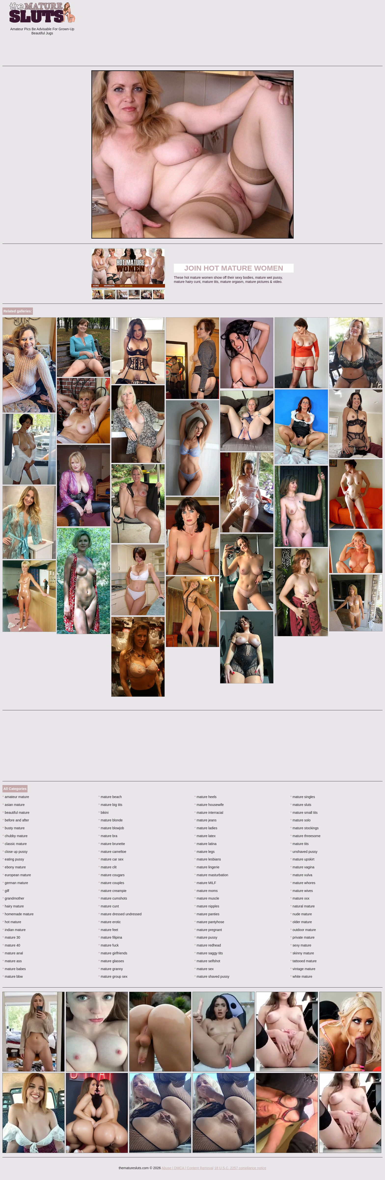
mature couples (111, 883)
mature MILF (205, 883)
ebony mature (14, 867)
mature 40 (11, 945)
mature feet (108, 930)
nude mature (301, 914)
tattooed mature (303, 961)
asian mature (13, 805)
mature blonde (110, 820)
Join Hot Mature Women (233, 268)
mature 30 (11, 937)
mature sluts (300, 805)
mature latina (205, 844)
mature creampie (112, 891)
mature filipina (110, 937)
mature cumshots (112, 898)
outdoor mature (303, 930)
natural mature (302, 906)
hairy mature (13, 906)
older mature (301, 922)
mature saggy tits (208, 953)
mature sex (204, 969)
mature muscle (206, 898)
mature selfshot (207, 961)
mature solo (300, 820)
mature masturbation (211, 875)
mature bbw (12, 976)
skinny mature (302, 953)
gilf (5, 891)
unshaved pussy (303, 852)
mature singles (302, 797)
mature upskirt (302, 859)
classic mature (14, 844)
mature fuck (108, 945)
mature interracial (208, 813)
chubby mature (15, 836)
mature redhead (207, 945)
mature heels (205, 797)
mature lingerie (207, 867)
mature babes (14, 969)
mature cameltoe (112, 852)
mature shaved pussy (211, 976)
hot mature (11, 922)
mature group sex (112, 976)
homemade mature (18, 914)
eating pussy (13, 859)
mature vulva (301, 875)
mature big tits (110, 805)
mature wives (301, 891)
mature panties (207, 914)
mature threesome (305, 836)
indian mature (14, 930)
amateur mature (15, 797)
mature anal (12, 953)
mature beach (110, 797)
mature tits (299, 844)
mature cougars (111, 875)
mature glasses (111, 961)
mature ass (12, 961)
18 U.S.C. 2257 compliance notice (240, 1168)
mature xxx (299, 898)
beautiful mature (15, 813)
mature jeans (205, 820)
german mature (15, 883)
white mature (301, 976)
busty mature (13, 828)
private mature (302, 937)
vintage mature (302, 969)
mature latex (205, 836)
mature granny (110, 969)
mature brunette (111, 844)
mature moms (206, 891)
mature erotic (109, 922)
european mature (16, 875)
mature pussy (205, 937)
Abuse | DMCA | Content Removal (187, 1168)
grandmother (13, 898)
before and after (15, 820)
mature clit (107, 867)
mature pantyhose (209, 922)
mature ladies (205, 828)
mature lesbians (207, 859)
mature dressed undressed (120, 914)
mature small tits (303, 813)
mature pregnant (208, 930)
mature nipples (206, 906)
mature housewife (209, 805)
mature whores (302, 883)
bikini (103, 813)
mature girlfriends (112, 953)
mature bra (107, 836)
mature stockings (304, 828)
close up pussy (15, 852)
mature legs (204, 852)
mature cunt (108, 906)
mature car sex (111, 859)
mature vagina (302, 867)
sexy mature (300, 945)
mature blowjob (111, 828)
